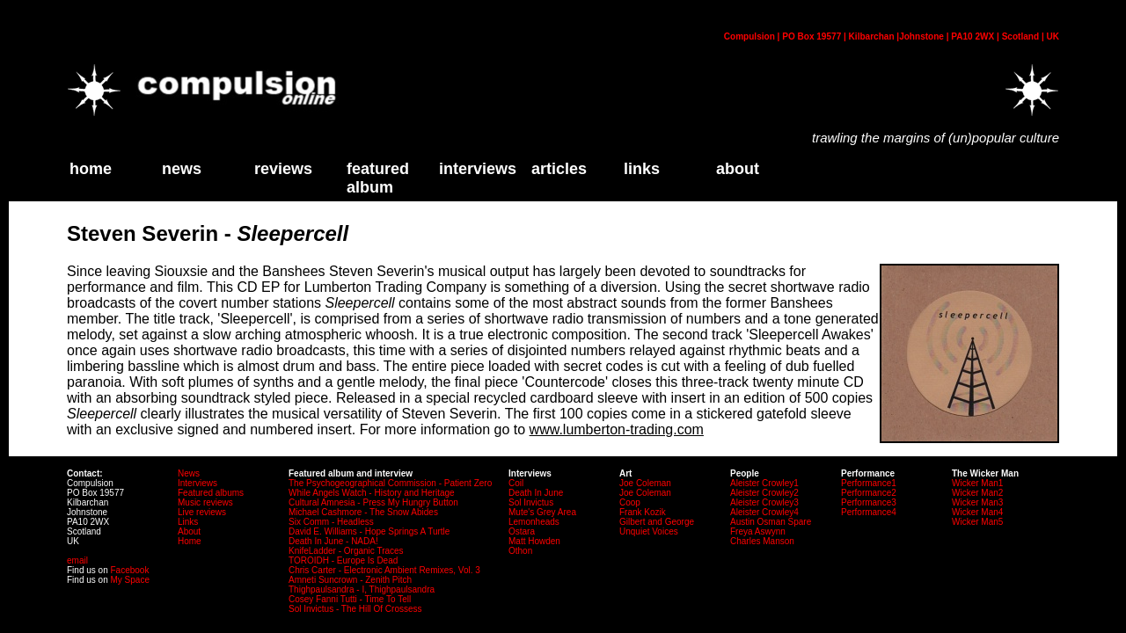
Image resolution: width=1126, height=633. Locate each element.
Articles (559, 169)
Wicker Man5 (977, 522)
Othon (520, 551)
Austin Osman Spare (770, 522)
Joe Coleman (645, 483)
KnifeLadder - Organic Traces (346, 551)
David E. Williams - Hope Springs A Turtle (369, 531)
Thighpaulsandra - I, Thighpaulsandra (362, 589)
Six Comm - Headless (331, 522)
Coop (629, 502)
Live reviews (202, 512)
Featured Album (378, 178)
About (189, 531)
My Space (129, 580)
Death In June (535, 493)
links (642, 169)
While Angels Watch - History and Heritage (372, 493)
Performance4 (868, 512)
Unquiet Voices (648, 531)
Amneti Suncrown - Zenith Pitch (350, 580)
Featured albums (211, 493)
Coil (515, 483)
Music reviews (205, 502)
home (90, 169)
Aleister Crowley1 (764, 483)
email (77, 560)
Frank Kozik (642, 512)
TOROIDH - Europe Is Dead (343, 560)
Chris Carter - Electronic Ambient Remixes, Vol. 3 (384, 570)
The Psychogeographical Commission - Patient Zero (390, 483)
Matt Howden (534, 541)
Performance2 (868, 493)
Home (189, 541)
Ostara (521, 531)
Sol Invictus (530, 502)
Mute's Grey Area (542, 512)
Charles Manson (762, 541)
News (181, 169)
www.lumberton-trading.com (617, 429)
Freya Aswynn (758, 531)
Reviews (283, 169)
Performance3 (868, 502)
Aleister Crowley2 (764, 493)
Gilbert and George (656, 522)
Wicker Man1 (977, 483)
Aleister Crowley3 (764, 502)
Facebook (129, 570)
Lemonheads (533, 522)
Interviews (477, 169)
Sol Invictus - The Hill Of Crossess (355, 609)
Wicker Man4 (977, 512)
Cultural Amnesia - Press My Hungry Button (373, 502)
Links (188, 522)
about (737, 169)
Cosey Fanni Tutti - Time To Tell (350, 599)
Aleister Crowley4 (764, 512)
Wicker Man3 (977, 502)
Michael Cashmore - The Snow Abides (363, 512)
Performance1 (868, 483)
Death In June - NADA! (333, 541)
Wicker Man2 (977, 493)
